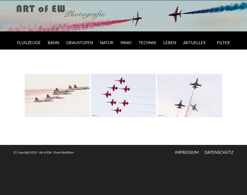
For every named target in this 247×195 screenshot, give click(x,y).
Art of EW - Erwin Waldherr (56, 152)
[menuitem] (29, 42)
